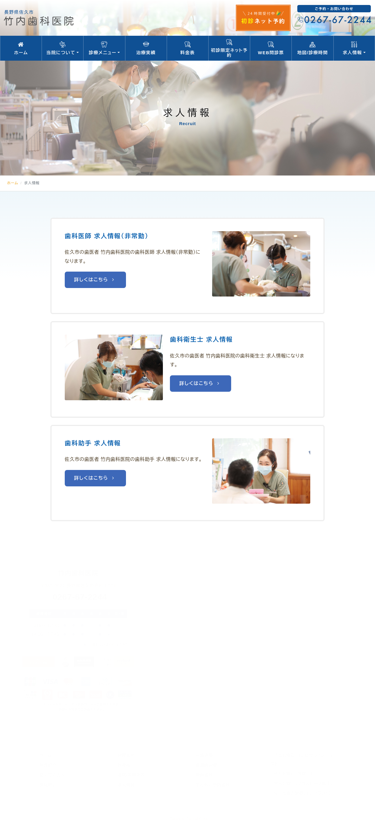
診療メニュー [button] (104, 48)
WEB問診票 (271, 48)
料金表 (187, 48)
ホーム (21, 48)
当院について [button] (62, 48)
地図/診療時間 (312, 48)
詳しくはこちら (95, 279)
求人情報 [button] (354, 48)
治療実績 (146, 48)
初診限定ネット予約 (229, 48)
